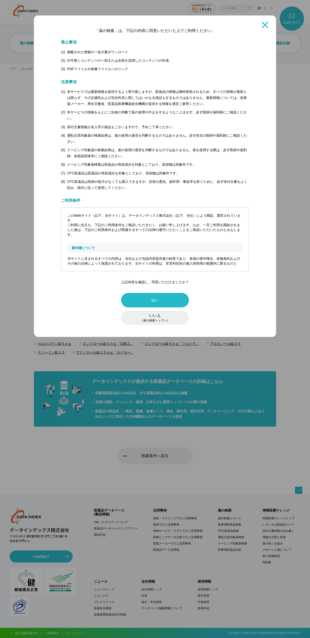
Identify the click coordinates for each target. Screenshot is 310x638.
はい (154, 300)
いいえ (155, 317)
